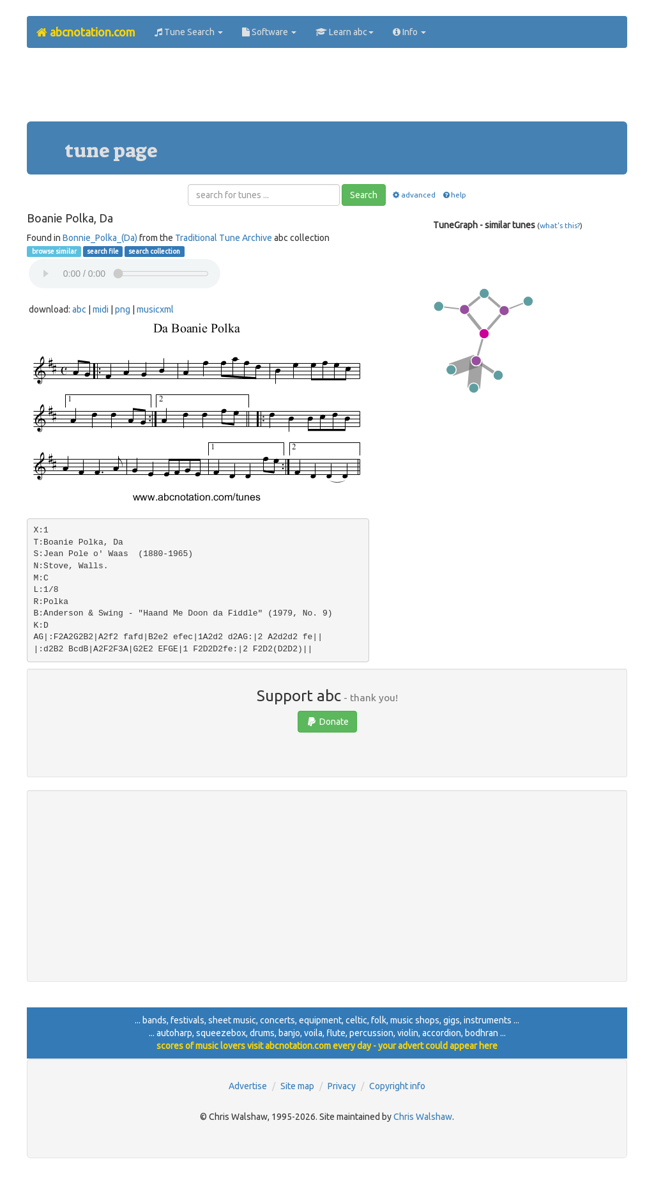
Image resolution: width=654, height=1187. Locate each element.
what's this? (560, 225)
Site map (297, 1086)
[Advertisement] (327, 89)
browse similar (54, 251)
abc (79, 309)
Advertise (248, 1086)
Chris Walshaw (422, 1117)
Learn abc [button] (345, 32)
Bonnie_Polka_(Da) (100, 238)
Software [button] (269, 32)
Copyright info (397, 1086)
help (453, 194)
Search (363, 195)
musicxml (155, 309)
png (122, 309)
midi (101, 309)
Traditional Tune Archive (223, 238)
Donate (327, 722)
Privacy (342, 1086)
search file (103, 251)
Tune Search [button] (189, 32)
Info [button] (409, 32)
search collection (154, 251)
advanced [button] (414, 194)
